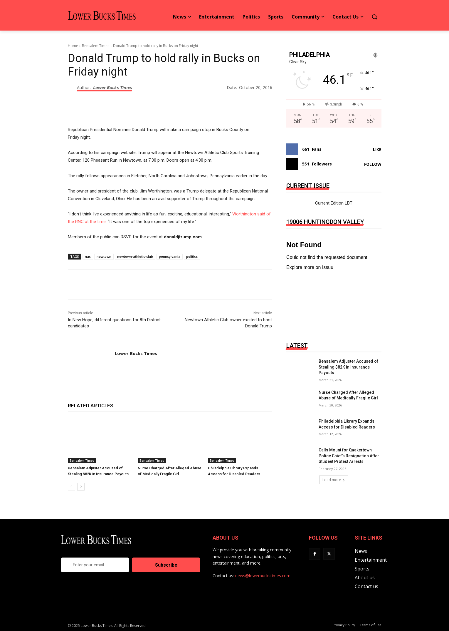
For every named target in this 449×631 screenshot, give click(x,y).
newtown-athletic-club (135, 256)
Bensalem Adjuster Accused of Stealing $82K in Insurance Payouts (348, 367)
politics (192, 256)
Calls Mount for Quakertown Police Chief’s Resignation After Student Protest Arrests (349, 456)
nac (88, 256)
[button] (374, 17)
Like (377, 149)
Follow (372, 164)
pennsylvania (169, 256)
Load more (333, 479)
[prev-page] (71, 487)
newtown (104, 256)
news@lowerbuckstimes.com (262, 575)
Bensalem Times (95, 45)
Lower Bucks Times (112, 87)
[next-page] (81, 487)
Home (73, 45)
